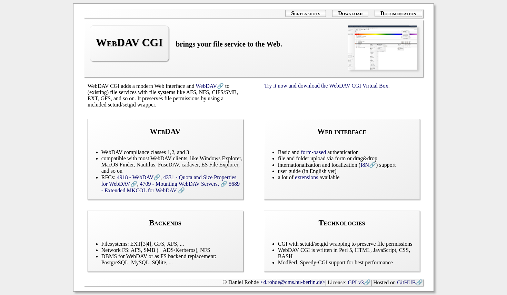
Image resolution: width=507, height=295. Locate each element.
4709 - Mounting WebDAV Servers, (180, 184)
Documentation (398, 13)
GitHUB (406, 282)
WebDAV (206, 86)
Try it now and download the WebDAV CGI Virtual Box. (327, 86)
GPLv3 (356, 282)
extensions (306, 177)
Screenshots (305, 13)
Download (350, 13)
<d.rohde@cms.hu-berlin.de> (292, 282)
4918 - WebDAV (135, 177)
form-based (313, 152)
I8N (364, 165)
